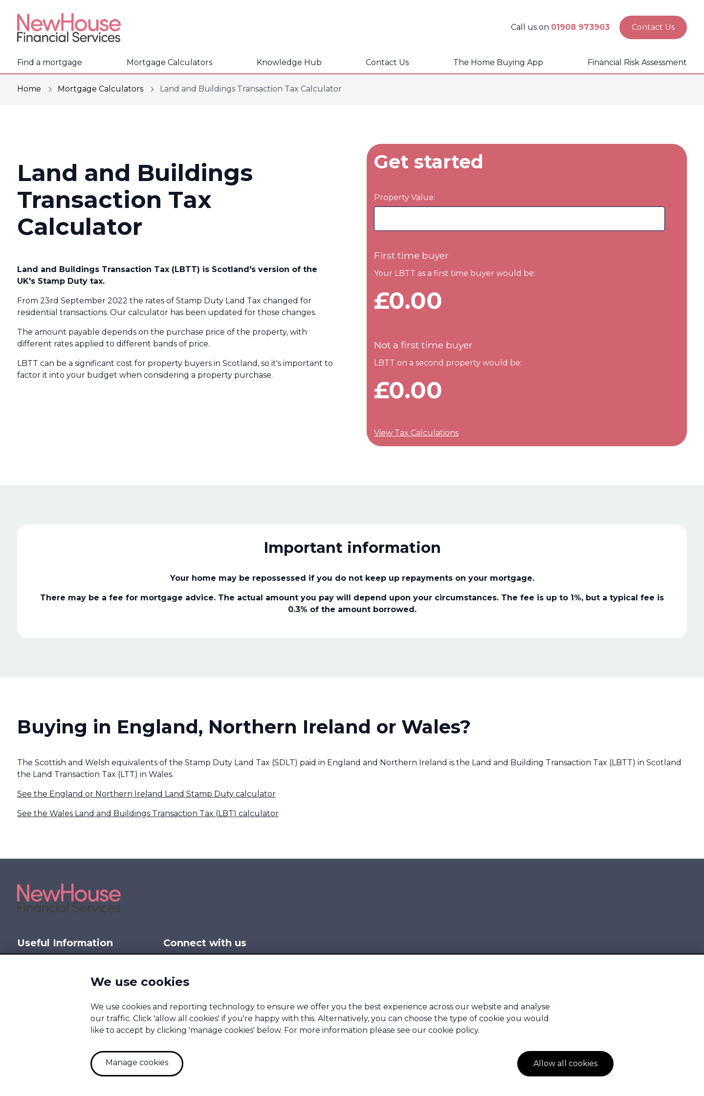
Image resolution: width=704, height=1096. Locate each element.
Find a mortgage (49, 62)
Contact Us (387, 62)
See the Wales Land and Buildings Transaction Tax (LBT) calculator (148, 813)
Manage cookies (137, 1062)
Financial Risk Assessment (637, 62)
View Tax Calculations (416, 432)
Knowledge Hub (289, 62)
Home (29, 88)
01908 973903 (580, 27)
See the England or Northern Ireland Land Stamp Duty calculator (146, 794)
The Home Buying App (498, 62)
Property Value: (404, 197)
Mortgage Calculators (169, 62)
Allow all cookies (565, 1063)
